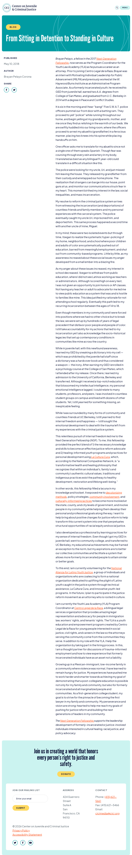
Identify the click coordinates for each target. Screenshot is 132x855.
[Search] (117, 8)
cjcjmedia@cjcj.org (107, 813)
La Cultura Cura (100, 456)
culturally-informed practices (74, 500)
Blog (13, 27)
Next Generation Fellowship (77, 720)
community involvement (104, 496)
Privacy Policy (21, 830)
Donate (66, 774)
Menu (125, 8)
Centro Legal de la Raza (88, 607)
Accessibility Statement (27, 834)
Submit (20, 808)
